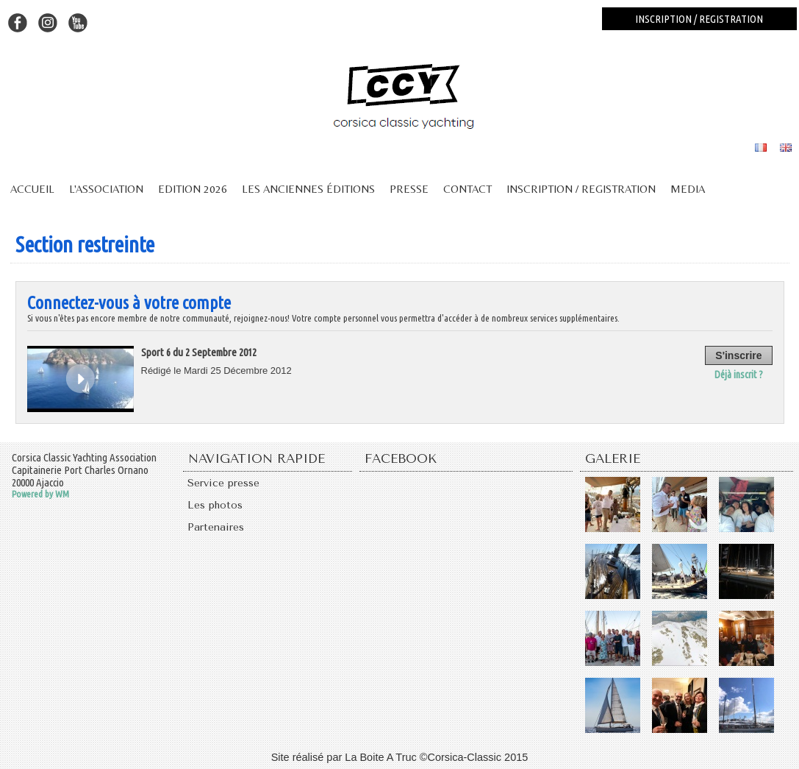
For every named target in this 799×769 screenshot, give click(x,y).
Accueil (32, 188)
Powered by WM (40, 494)
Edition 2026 (192, 188)
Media (687, 188)
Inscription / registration (699, 19)
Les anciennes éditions (308, 188)
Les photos (217, 507)
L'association (106, 188)
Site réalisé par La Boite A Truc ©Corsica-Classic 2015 (399, 756)
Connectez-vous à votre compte (129, 303)
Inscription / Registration (581, 188)
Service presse (226, 483)
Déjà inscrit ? (740, 373)
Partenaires (217, 530)
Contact (467, 188)
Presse (409, 188)
